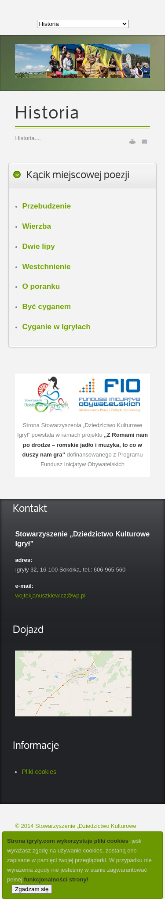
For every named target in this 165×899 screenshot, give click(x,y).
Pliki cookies (39, 771)
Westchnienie (46, 266)
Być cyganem (46, 306)
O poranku (41, 286)
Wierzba (36, 226)
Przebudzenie (46, 205)
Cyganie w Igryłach (56, 326)
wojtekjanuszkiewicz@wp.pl (50, 595)
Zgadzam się (31, 889)
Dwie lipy (38, 246)
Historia (47, 113)
